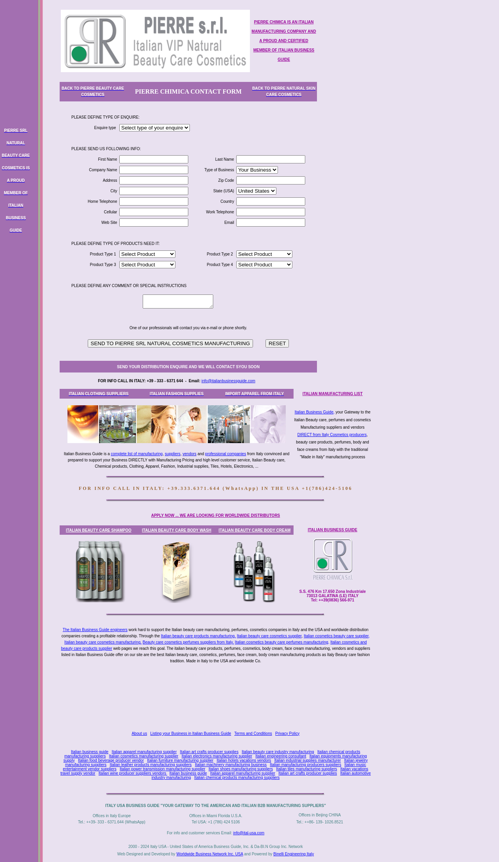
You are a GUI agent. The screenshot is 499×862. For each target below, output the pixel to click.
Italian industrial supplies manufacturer (307, 760)
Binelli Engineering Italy (293, 854)
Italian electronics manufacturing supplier (217, 756)
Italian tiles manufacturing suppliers (306, 769)
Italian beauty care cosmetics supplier (269, 636)
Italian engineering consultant (280, 756)
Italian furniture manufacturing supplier (180, 760)
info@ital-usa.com (248, 833)
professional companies (225, 454)
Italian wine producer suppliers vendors (133, 773)
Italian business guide (89, 752)
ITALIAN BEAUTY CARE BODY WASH (176, 530)
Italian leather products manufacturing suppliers (150, 765)
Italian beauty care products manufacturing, (198, 636)
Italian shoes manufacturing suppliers (241, 769)
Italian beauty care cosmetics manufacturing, (103, 642)
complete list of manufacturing (137, 454)
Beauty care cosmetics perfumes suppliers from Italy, (188, 642)
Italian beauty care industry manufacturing (278, 752)
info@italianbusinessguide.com (228, 381)
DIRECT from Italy (313, 435)
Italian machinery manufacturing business (231, 765)
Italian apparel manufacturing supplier (144, 752)
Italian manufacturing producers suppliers (305, 765)
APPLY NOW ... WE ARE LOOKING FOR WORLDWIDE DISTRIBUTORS (215, 515)
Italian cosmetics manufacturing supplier (143, 756)
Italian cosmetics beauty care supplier (336, 636)
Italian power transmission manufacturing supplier (162, 769)
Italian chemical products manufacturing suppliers (237, 777)
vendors (189, 454)
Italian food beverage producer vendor (111, 760)
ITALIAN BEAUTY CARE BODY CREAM (254, 530)
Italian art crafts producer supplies (209, 752)
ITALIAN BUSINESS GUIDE (332, 530)
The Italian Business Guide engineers (95, 630)
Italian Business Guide (314, 412)
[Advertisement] (217, 697)
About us (139, 733)
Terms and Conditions (253, 733)
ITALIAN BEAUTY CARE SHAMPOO (98, 530)
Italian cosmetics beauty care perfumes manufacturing (281, 642)
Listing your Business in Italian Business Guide (190, 733)
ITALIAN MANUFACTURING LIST (333, 394)
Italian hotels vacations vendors (244, 760)
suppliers (172, 454)
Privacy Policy (287, 733)
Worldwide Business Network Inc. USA (209, 854)
